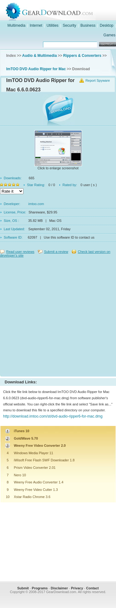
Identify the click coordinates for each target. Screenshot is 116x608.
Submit (23, 588)
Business (88, 25)
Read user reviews (20, 252)
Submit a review (56, 252)
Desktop (107, 25)
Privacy (77, 588)
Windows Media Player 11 (33, 453)
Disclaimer (59, 588)
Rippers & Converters (82, 55)
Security (69, 25)
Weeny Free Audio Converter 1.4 (38, 482)
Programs (40, 588)
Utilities (52, 25)
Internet (36, 25)
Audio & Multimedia (39, 55)
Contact (92, 588)
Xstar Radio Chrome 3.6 (32, 497)
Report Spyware (97, 80)
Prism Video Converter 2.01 (35, 467)
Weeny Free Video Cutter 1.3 (36, 489)
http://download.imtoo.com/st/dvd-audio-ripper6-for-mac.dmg (52, 416)
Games (109, 35)
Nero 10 (20, 475)
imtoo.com (36, 204)
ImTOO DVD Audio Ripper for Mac (36, 69)
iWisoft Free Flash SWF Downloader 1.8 (44, 460)
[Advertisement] (58, 315)
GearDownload (64, 10)
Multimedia (16, 25)
